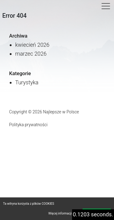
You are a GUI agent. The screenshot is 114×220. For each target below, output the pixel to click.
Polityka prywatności (28, 124)
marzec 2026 (31, 53)
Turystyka (27, 82)
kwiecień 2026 (32, 45)
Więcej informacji (60, 213)
